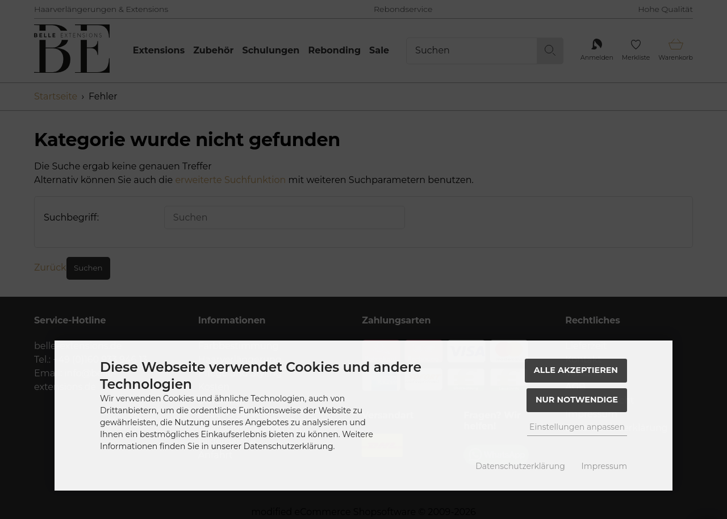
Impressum (604, 466)
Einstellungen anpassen (577, 427)
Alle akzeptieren (576, 370)
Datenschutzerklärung (520, 466)
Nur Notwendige (577, 400)
